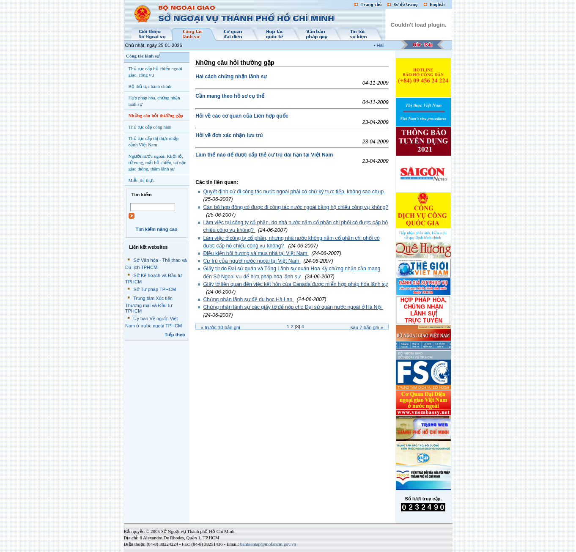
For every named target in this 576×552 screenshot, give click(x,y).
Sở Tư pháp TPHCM (154, 289)
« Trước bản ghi (220, 327)
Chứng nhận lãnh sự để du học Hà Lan (248, 299)
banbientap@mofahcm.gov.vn (268, 544)
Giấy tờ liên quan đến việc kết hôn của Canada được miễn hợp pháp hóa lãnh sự (295, 284)
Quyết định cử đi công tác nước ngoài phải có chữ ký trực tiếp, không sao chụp (294, 192)
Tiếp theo (175, 334)
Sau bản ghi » (367, 327)
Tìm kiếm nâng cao (156, 229)
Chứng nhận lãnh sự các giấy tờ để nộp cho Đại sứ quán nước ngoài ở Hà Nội (293, 307)
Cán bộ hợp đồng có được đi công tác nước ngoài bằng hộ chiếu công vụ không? (295, 207)
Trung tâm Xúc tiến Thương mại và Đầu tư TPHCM (149, 304)
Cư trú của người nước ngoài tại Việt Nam (251, 261)
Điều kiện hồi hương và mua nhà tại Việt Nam (255, 253)
